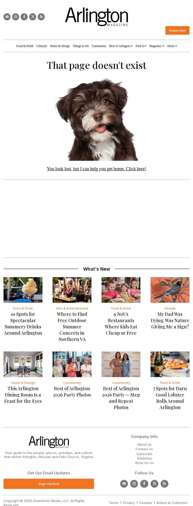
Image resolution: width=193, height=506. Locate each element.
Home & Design (23, 378)
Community (72, 378)
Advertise (144, 447)
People (170, 310)
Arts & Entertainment (72, 310)
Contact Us (144, 438)
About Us (144, 433)
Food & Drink (23, 310)
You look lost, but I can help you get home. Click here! (96, 170)
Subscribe (144, 443)
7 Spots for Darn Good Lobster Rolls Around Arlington (170, 390)
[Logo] (96, 17)
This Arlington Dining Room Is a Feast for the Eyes (23, 390)
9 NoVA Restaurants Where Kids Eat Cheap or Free (121, 322)
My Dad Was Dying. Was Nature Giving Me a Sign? (170, 322)
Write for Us (144, 452)
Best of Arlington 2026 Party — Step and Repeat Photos (121, 390)
